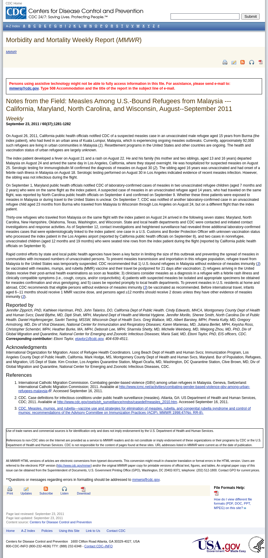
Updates (26, 493)
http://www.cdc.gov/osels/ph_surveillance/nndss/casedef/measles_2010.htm (117, 402)
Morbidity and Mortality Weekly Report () (74, 40)
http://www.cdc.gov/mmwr (74, 465)
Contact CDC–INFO (98, 546)
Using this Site (69, 530)
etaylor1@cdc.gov (89, 339)
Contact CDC (116, 530)
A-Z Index (28, 530)
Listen (64, 493)
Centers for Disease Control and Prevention (61, 522)
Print (10, 493)
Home (10, 530)
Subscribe (46, 493)
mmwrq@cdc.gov (24, 88)
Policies (47, 530)
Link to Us (93, 530)
